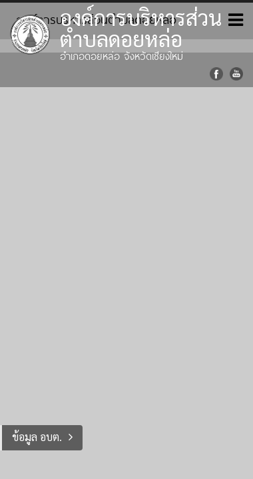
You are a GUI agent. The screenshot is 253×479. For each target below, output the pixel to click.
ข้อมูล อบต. (37, 437)
